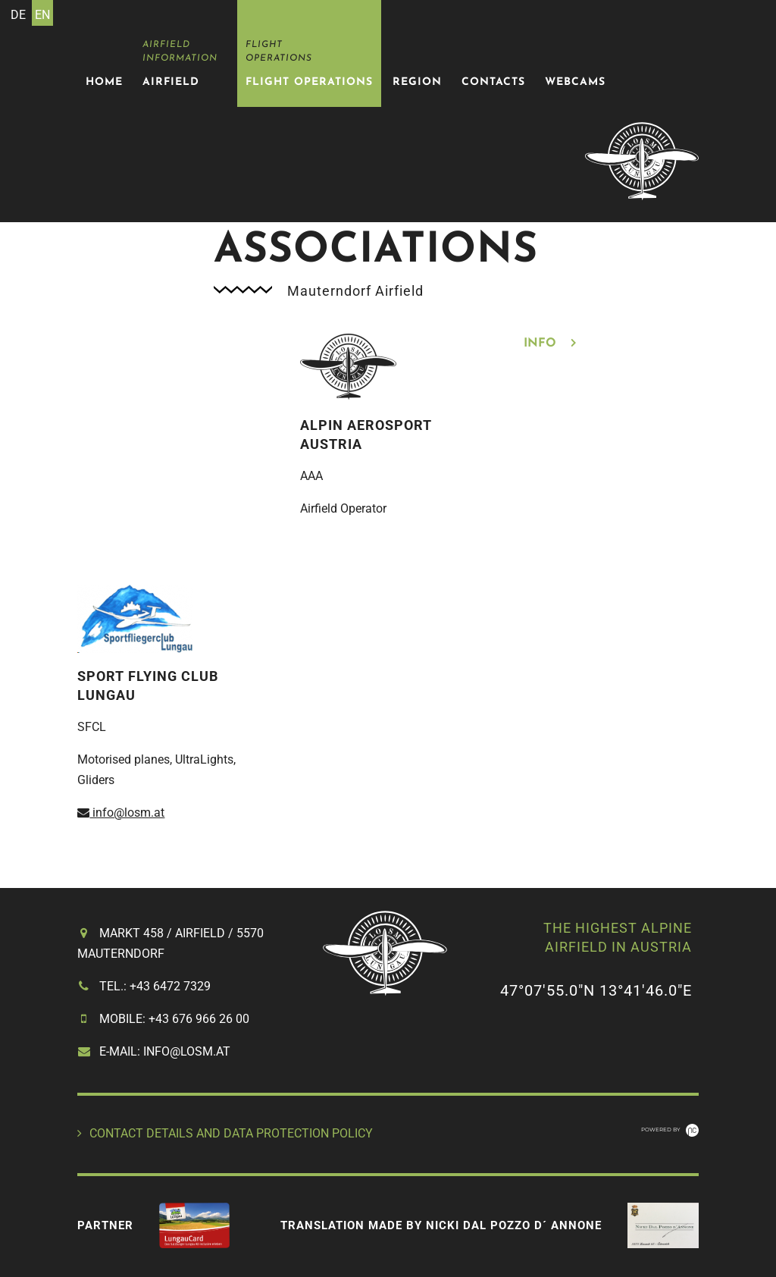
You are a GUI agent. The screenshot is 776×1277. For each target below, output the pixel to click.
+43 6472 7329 (170, 986)
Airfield (170, 82)
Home (104, 82)
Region (417, 82)
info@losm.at (120, 812)
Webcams (575, 82)
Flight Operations (309, 82)
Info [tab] (542, 343)
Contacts (493, 82)
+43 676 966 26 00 (199, 1019)
